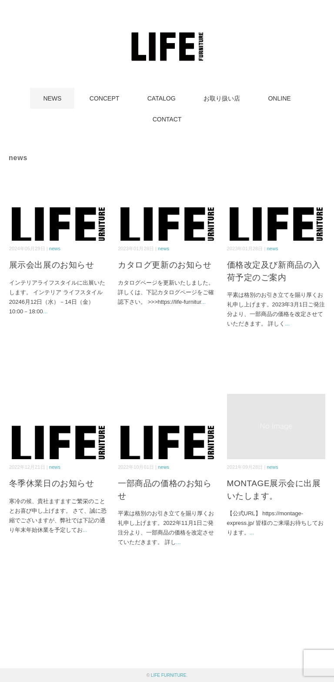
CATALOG (161, 98)
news (54, 248)
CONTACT (167, 119)
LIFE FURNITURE (169, 675)
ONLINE (279, 98)
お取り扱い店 (222, 98)
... (45, 311)
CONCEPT (104, 98)
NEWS (52, 98)
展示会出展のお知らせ (51, 264)
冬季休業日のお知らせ (51, 483)
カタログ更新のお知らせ (164, 264)
